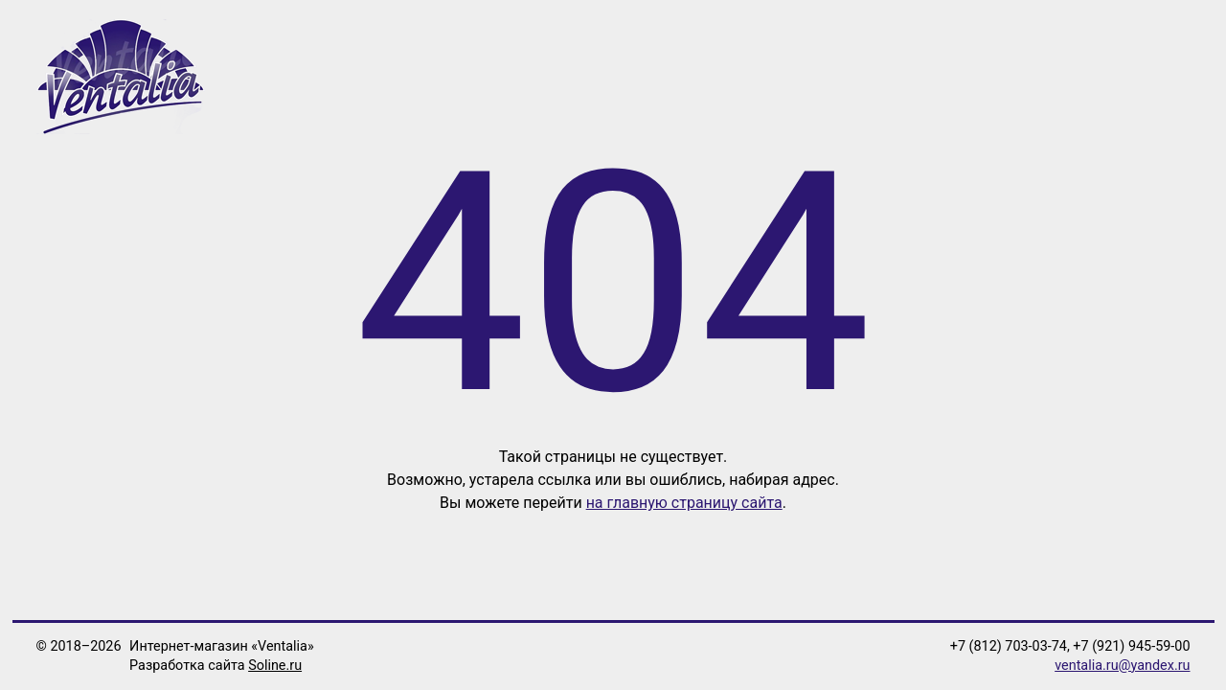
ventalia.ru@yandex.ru (1122, 665)
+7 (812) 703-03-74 (1008, 646)
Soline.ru (275, 665)
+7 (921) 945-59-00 (1131, 646)
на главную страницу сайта (684, 503)
